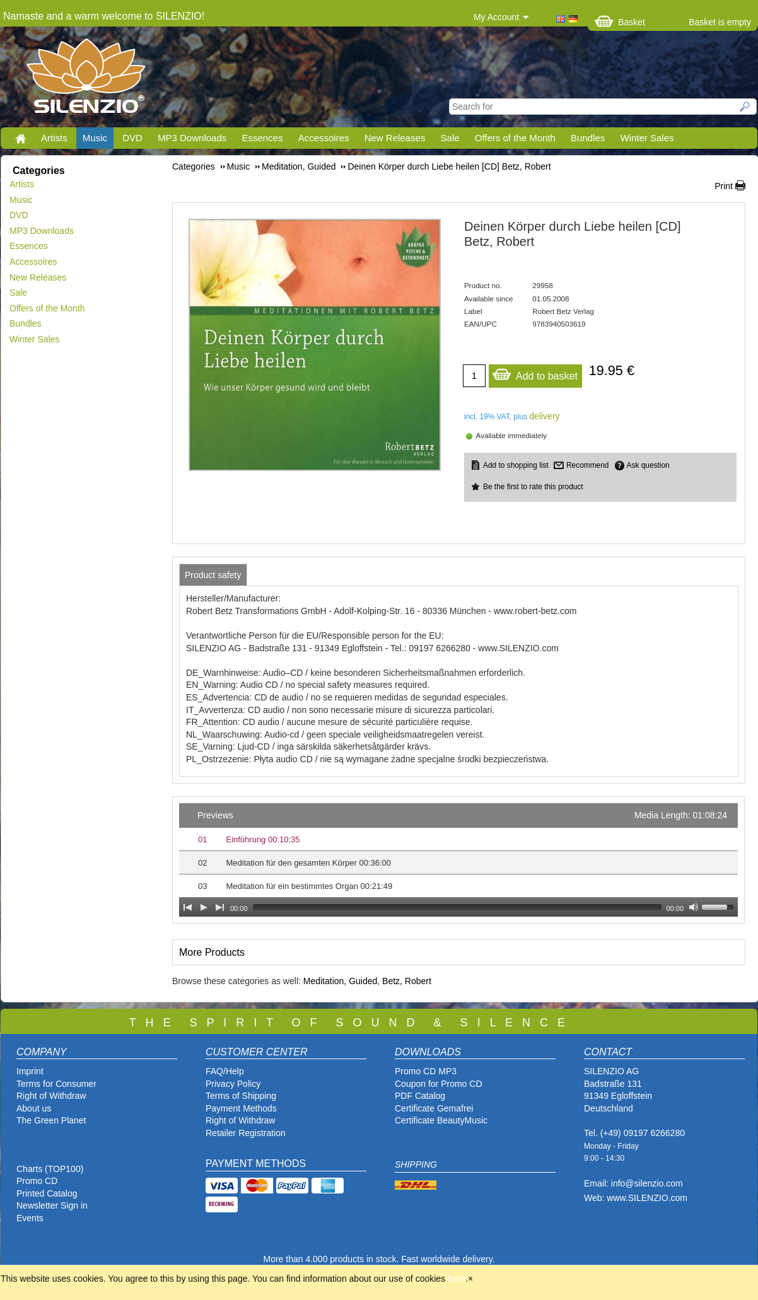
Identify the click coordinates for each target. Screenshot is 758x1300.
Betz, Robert (406, 981)
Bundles (588, 137)
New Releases (395, 137)
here (456, 1279)
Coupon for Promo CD (438, 1084)
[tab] (213, 575)
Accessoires (323, 137)
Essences (262, 137)
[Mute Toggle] (694, 907)
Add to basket (535, 372)
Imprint (30, 1071)
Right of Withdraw (51, 1096)
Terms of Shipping (241, 1096)
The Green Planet (51, 1120)
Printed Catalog (47, 1193)
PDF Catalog (420, 1096)
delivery (544, 416)
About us (33, 1108)
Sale (450, 137)
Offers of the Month (515, 137)
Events (30, 1218)
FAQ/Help (225, 1071)
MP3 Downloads (192, 137)
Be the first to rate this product (533, 486)
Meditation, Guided (340, 981)
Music (95, 137)
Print (723, 186)
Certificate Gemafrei (434, 1108)
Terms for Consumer (56, 1084)
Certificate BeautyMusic (441, 1120)
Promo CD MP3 (426, 1071)
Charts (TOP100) (49, 1169)
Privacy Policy (233, 1084)
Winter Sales (646, 137)
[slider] (457, 907)
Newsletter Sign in (52, 1205)
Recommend (587, 465)
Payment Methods (241, 1108)
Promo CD (36, 1181)
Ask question (648, 465)
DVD (132, 137)
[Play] (204, 907)
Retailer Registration (246, 1133)
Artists (54, 137)
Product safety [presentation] (213, 575)
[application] (458, 860)
